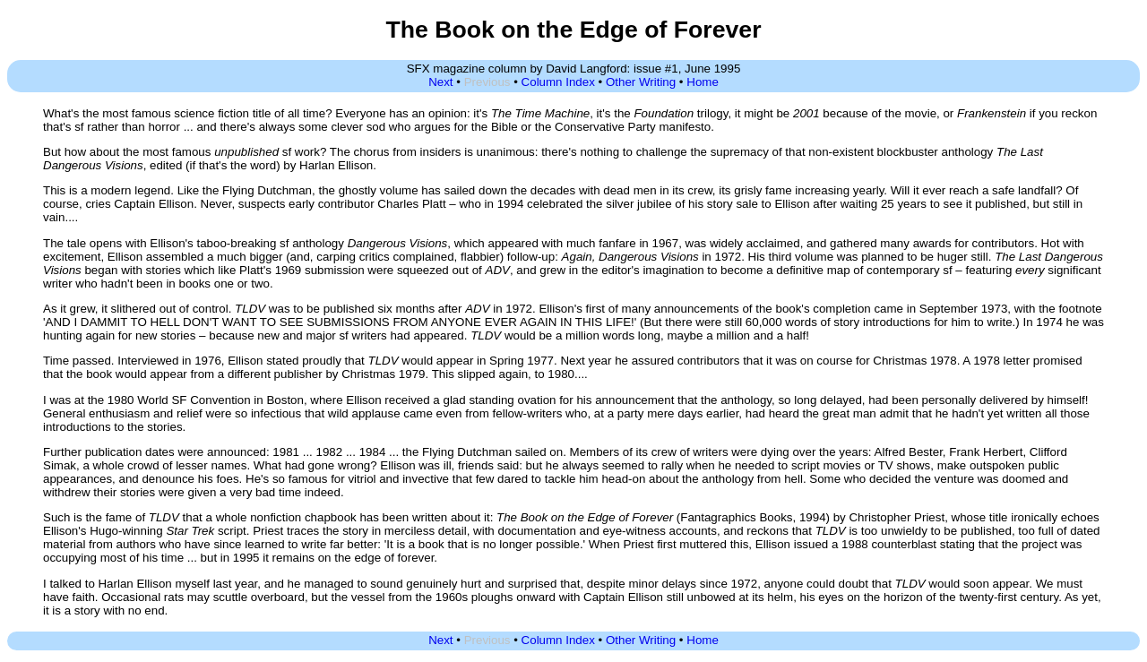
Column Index (558, 82)
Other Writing (641, 82)
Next (440, 82)
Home (702, 82)
